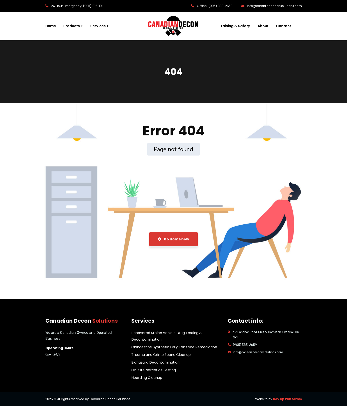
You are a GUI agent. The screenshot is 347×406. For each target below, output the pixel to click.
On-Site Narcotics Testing (153, 370)
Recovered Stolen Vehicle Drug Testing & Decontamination (166, 336)
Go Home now (173, 239)
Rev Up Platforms (287, 399)
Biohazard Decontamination (155, 362)
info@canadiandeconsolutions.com (274, 6)
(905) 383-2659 (220, 6)
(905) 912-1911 (93, 6)
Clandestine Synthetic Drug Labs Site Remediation (174, 347)
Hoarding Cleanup (146, 377)
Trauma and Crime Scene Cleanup (161, 354)
